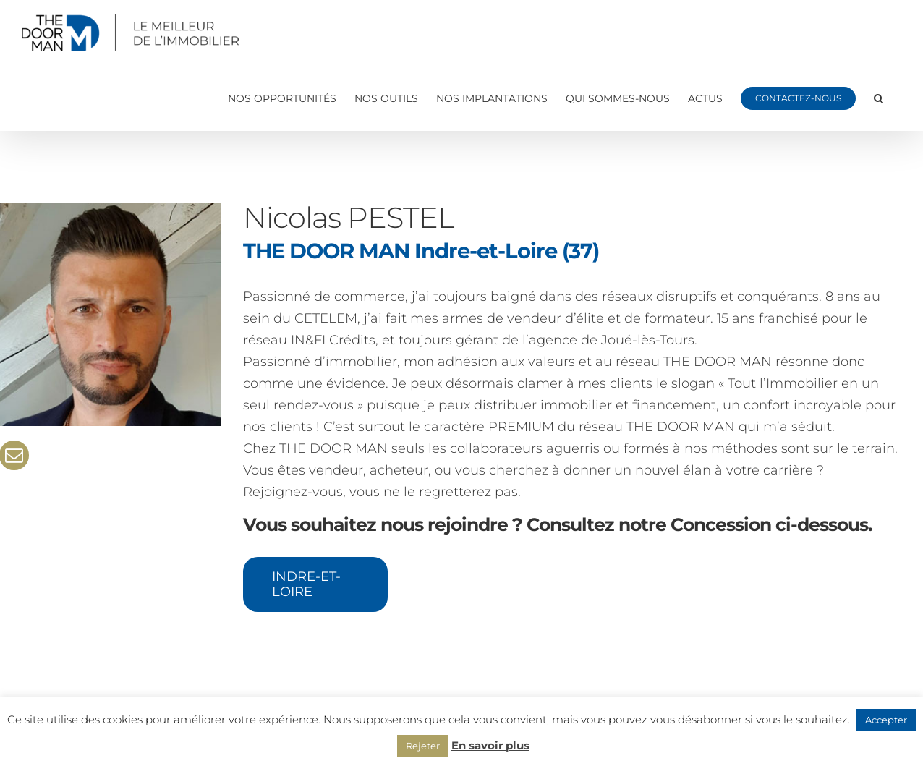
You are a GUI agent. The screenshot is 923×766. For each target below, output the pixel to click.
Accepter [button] (886, 719)
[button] (878, 98)
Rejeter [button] (423, 746)
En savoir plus (490, 745)
